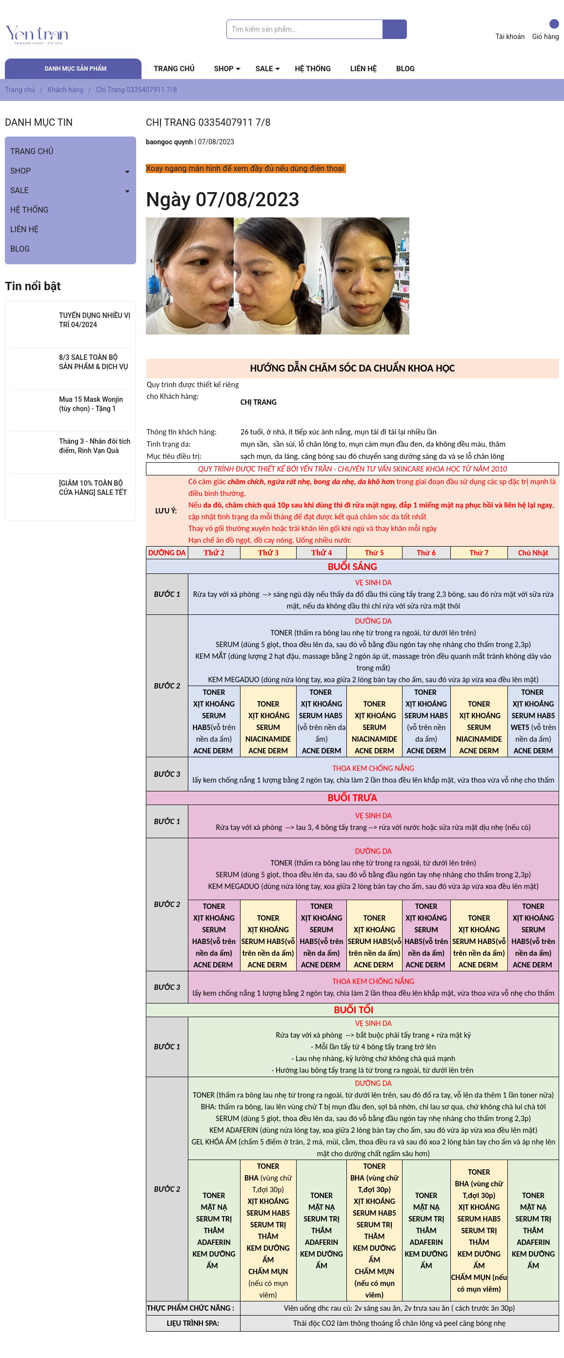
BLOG (405, 68)
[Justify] (394, 29)
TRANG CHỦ (174, 68)
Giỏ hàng (545, 29)
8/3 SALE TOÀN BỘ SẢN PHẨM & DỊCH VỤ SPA (93, 367)
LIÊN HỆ (363, 68)
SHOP (224, 68)
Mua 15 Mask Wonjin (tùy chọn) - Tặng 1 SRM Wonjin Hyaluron (92, 408)
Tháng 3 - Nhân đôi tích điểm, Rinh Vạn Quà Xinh (94, 450)
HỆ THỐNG (313, 68)
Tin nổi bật (32, 286)
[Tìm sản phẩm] (316, 29)
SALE (264, 68)
